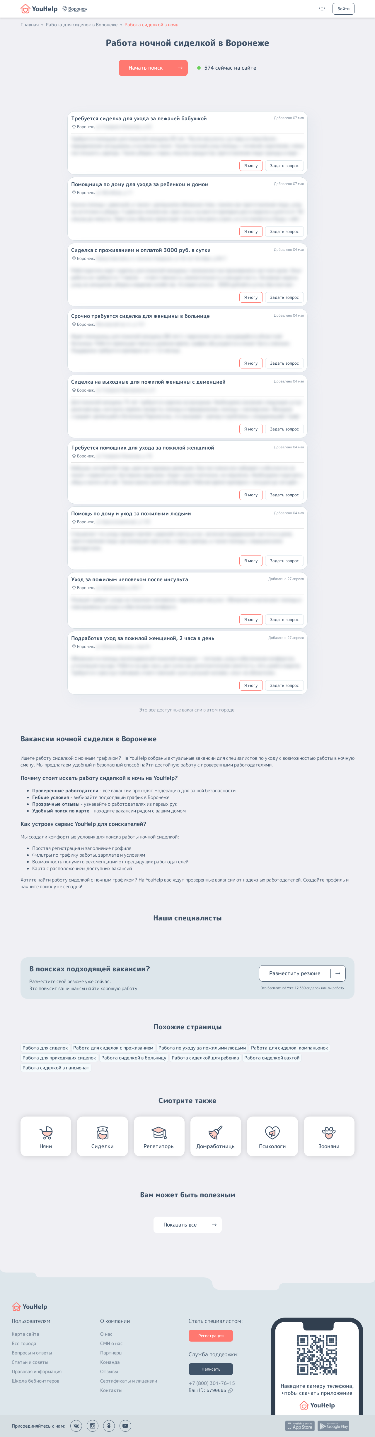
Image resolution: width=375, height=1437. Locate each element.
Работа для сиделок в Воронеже (84, 24)
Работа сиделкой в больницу (133, 1057)
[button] (78, 8)
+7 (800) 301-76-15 (212, 1383)
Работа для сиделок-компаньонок (289, 1048)
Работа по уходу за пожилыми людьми (202, 1048)
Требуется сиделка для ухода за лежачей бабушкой (139, 118)
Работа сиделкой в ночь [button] (151, 24)
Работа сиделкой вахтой (271, 1057)
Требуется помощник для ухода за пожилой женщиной (142, 447)
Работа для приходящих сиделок (59, 1057)
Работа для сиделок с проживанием (113, 1048)
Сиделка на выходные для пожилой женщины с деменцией (148, 381)
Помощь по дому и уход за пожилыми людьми (131, 513)
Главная (33, 24)
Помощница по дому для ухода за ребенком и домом (140, 184)
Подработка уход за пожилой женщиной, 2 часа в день (142, 638)
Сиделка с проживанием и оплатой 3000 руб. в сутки (141, 250)
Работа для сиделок (45, 1048)
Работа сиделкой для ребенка (205, 1057)
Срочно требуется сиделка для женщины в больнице (140, 316)
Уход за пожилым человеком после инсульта (129, 579)
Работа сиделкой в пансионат (56, 1067)
